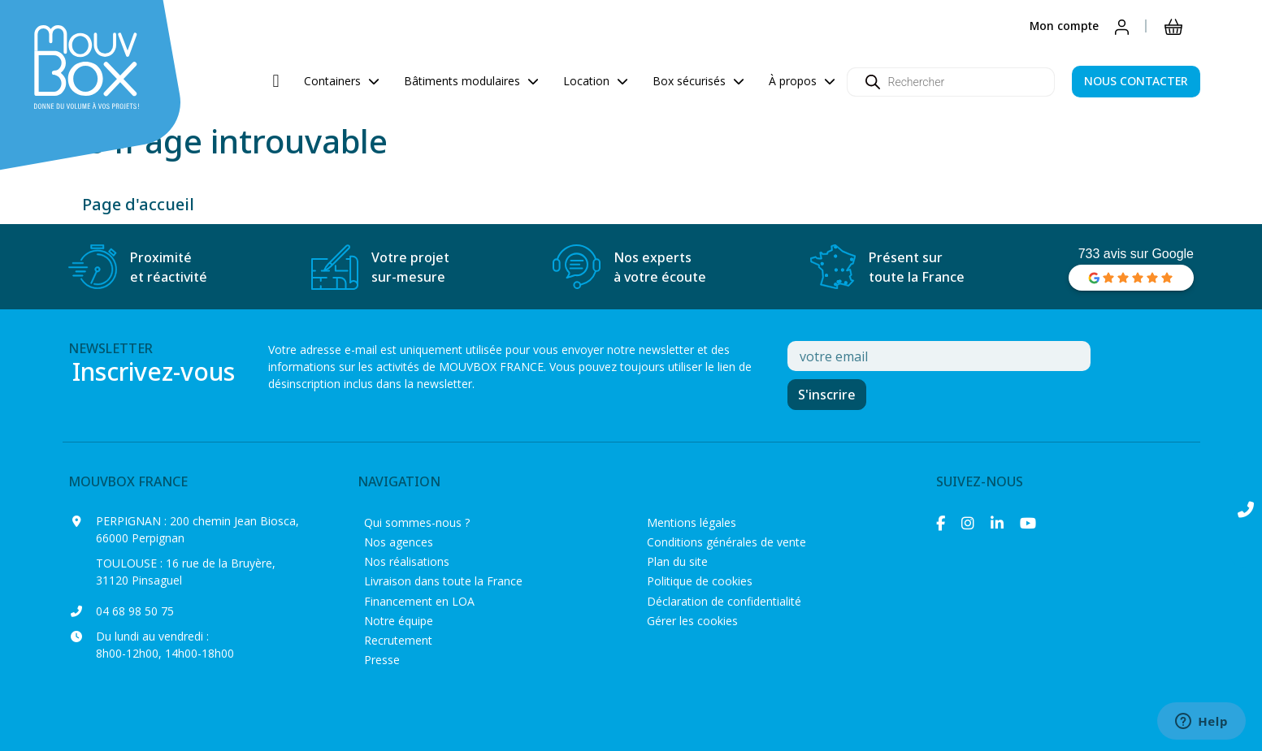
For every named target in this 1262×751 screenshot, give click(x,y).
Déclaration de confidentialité (724, 601)
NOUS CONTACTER (1136, 80)
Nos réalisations (406, 561)
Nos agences (398, 542)
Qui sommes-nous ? (417, 522)
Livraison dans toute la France (443, 581)
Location (595, 80)
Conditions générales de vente (726, 542)
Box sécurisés (698, 80)
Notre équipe (398, 620)
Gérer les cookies (692, 620)
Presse (382, 659)
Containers (341, 80)
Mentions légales (691, 522)
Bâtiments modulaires (471, 80)
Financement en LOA (419, 601)
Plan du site (677, 561)
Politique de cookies (699, 581)
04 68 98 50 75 (135, 611)
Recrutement (398, 640)
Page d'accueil (138, 204)
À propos (802, 80)
